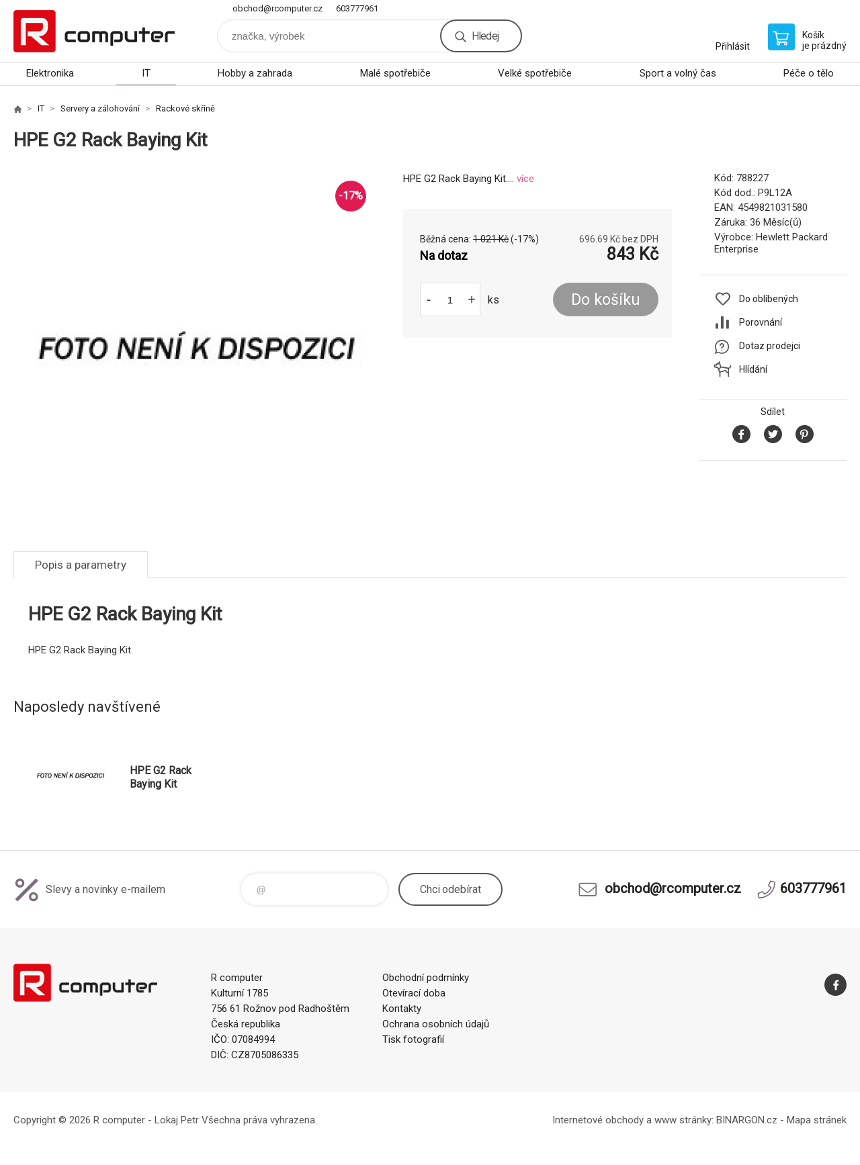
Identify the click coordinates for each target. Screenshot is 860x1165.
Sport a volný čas (678, 73)
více (525, 179)
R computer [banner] (94, 31)
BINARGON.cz (746, 1120)
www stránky (683, 1120)
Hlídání (753, 369)
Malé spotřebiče (395, 73)
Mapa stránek (817, 1120)
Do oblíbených (768, 298)
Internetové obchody (598, 1120)
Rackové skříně (185, 108)
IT (146, 73)
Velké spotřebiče (535, 73)
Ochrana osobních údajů (435, 1024)
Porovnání (760, 322)
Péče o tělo (808, 73)
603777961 (357, 8)
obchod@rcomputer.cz (277, 8)
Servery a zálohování (100, 108)
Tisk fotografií (413, 1039)
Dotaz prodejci (769, 345)
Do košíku (605, 300)
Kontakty (401, 1009)
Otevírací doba (413, 993)
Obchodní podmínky (425, 978)
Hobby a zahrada (255, 73)
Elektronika (50, 73)
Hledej (485, 36)
